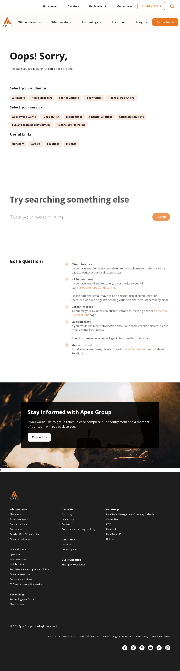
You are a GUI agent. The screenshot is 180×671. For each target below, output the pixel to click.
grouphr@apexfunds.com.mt (97, 297)
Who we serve (29, 22)
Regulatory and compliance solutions (30, 569)
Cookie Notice (67, 636)
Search (161, 226)
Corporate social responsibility (78, 529)
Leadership (68, 519)
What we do (61, 22)
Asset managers (19, 519)
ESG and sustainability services (31, 124)
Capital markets (18, 524)
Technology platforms (22, 599)
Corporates (16, 529)
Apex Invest (16, 554)
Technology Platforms (71, 124)
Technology (91, 22)
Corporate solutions (21, 579)
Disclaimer (103, 636)
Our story (73, 6)
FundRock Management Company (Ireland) (130, 514)
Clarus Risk (112, 519)
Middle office (17, 564)
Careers (35, 143)
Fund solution (51, 116)
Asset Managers (42, 97)
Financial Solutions (100, 116)
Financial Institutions (122, 97)
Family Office (94, 97)
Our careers (50, 6)
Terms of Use (86, 636)
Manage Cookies (161, 636)
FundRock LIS (113, 534)
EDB (108, 524)
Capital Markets (69, 97)
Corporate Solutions (131, 116)
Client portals (151, 6)
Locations (118, 22)
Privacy (52, 636)
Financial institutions (21, 539)
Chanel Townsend (133, 358)
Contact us (39, 437)
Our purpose (125, 6)
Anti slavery (141, 636)
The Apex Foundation (74, 564)
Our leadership (98, 6)
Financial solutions (20, 574)
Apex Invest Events (24, 116)
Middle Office (74, 116)
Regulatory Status (122, 636)
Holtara (110, 539)
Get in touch (165, 22)
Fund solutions (18, 559)
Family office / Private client (25, 534)
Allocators (18, 97)
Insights (141, 22)
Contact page (69, 549)
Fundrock (111, 529)
